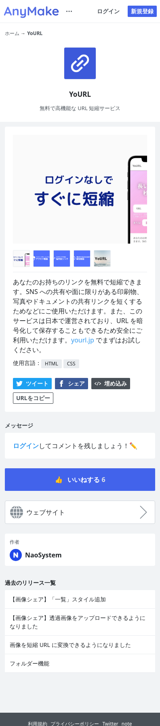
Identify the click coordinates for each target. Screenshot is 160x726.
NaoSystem (43, 555)
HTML (51, 363)
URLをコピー (33, 398)
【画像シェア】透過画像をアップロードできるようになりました (77, 622)
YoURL (34, 33)
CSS (71, 363)
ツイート (32, 383)
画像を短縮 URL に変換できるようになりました (70, 645)
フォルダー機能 (29, 663)
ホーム (12, 33)
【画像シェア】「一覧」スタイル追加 (58, 599)
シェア (71, 383)
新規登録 (142, 11)
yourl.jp (82, 340)
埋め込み (111, 383)
